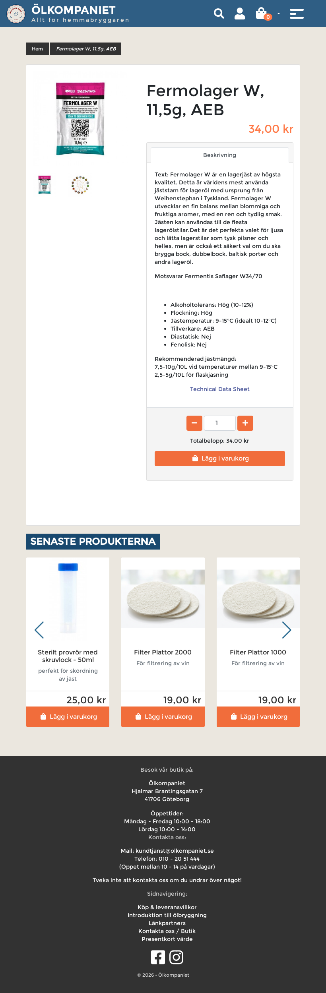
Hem (37, 49)
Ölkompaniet (73, 10)
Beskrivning (219, 155)
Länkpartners (167, 923)
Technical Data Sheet (220, 389)
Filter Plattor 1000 (258, 652)
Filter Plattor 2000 (163, 652)
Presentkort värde (167, 939)
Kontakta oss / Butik (167, 931)
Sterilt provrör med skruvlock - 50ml (68, 656)
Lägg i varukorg (219, 458)
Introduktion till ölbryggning (167, 915)
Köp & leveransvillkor (167, 907)
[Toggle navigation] (296, 13)
